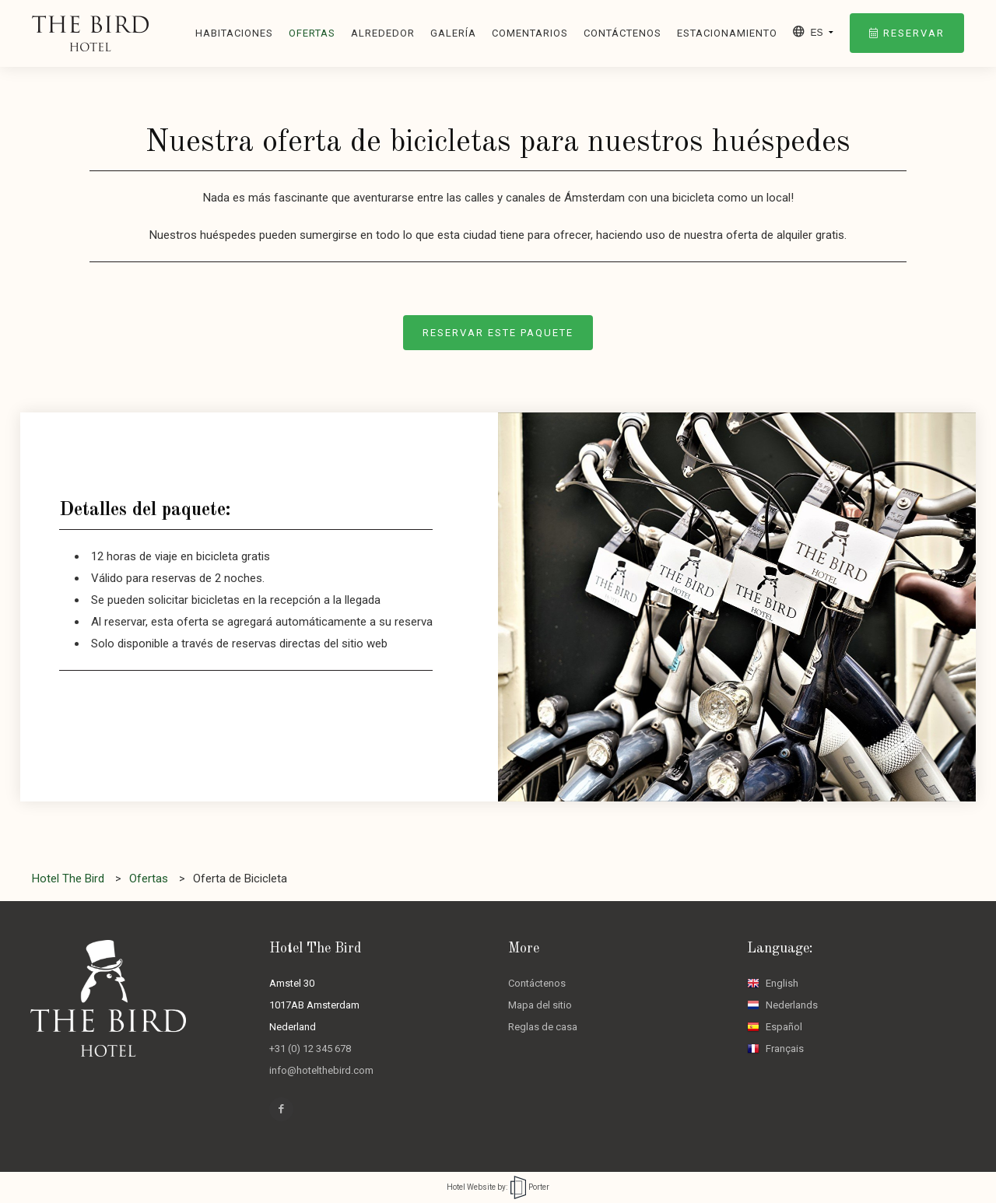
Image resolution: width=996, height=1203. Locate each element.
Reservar (907, 33)
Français (775, 1048)
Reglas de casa (542, 1027)
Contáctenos (622, 33)
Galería (453, 33)
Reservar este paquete (498, 332)
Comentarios (530, 33)
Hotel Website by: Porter (498, 1187)
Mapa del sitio (540, 1005)
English (772, 983)
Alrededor (383, 33)
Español (774, 1027)
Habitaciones (234, 33)
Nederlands (782, 1005)
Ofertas (312, 33)
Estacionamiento (727, 33)
